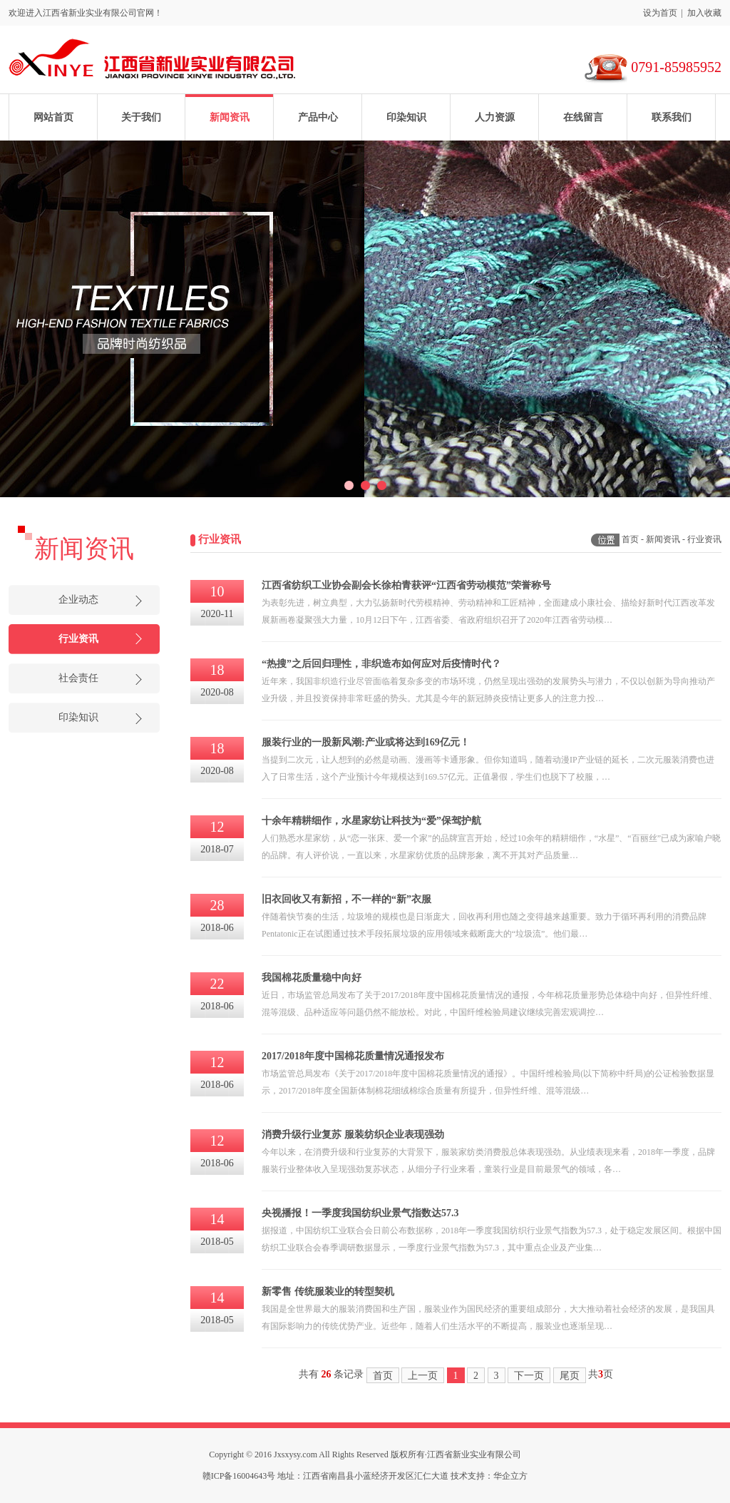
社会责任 (78, 678)
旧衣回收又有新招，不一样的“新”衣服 (346, 899)
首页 (630, 539)
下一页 (529, 1375)
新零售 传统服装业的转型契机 (328, 1291)
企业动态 (78, 599)
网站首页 (53, 117)
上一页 (423, 1375)
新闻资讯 (230, 117)
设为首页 (660, 13)
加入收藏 (704, 13)
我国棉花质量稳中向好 (311, 977)
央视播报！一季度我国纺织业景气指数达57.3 (360, 1213)
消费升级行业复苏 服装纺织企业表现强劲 (353, 1134)
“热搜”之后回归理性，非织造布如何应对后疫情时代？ (381, 663)
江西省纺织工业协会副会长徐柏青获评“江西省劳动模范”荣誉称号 (406, 585)
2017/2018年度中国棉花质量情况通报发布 (353, 1056)
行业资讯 (78, 638)
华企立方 (510, 1476)
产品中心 (318, 117)
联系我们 (672, 117)
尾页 (570, 1375)
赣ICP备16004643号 (239, 1476)
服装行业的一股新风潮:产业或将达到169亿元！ (366, 742)
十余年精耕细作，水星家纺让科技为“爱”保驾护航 (371, 820)
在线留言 (583, 117)
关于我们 (141, 117)
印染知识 (406, 117)
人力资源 (495, 117)
